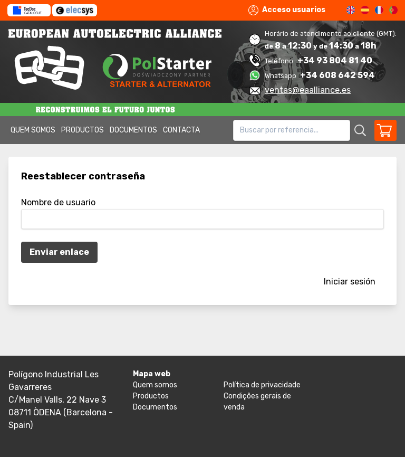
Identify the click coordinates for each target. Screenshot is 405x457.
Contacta (181, 130)
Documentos (133, 130)
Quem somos (33, 130)
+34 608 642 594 (337, 75)
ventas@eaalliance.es (308, 90)
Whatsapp (281, 76)
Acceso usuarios (286, 10)
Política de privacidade (262, 384)
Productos (82, 130)
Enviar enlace (59, 252)
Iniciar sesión (349, 282)
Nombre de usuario (58, 202)
